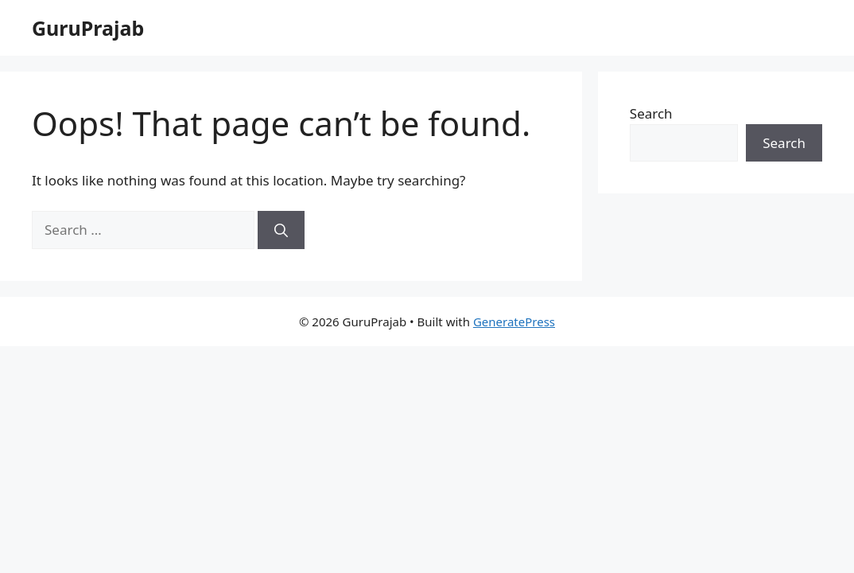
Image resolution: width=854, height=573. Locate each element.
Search (651, 113)
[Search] (281, 230)
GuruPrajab (88, 27)
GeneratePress (514, 321)
